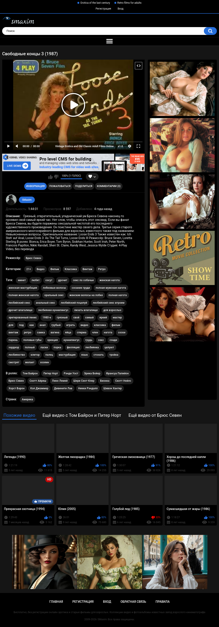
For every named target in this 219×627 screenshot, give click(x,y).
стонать (99, 354)
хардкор (14, 347)
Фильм (54, 269)
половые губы (32, 340)
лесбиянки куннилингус (53, 310)
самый (89, 317)
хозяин (44, 362)
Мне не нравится (56, 177)
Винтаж (87, 269)
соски (121, 332)
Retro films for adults (129, 2)
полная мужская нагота (111, 287)
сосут (49, 280)
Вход (120, 8)
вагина (55, 332)
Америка (27, 399)
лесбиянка (92, 347)
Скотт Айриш (38, 380)
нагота (108, 332)
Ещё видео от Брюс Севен (155, 415)
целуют (109, 347)
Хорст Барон (17, 388)
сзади (113, 340)
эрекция (52, 340)
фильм (116, 325)
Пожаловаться (59, 186)
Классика (71, 269)
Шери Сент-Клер (83, 380)
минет (22, 280)
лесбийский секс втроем (109, 302)
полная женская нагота (24, 295)
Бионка (104, 380)
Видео (41, 269)
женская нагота (109, 280)
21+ (28, 269)
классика (100, 325)
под (21, 325)
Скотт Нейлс (123, 380)
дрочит (62, 280)
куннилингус (72, 340)
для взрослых (112, 310)
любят (36, 280)
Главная (56, 601)
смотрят (14, 362)
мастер (117, 317)
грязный (62, 317)
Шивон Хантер (112, 388)
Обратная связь (133, 601)
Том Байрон (30, 373)
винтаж (13, 332)
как (31, 325)
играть (70, 325)
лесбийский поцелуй (74, 302)
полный (30, 347)
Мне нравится (50, 177)
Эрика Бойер (92, 373)
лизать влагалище (86, 310)
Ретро (102, 269)
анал (43, 325)
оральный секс (54, 295)
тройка (113, 354)
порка (57, 347)
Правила (163, 601)
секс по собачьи (83, 280)
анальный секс (45, 302)
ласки (44, 347)
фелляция (73, 347)
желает (30, 362)
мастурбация (67, 354)
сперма (81, 332)
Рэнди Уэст (71, 373)
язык (84, 354)
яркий (103, 317)
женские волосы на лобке (86, 295)
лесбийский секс (19, 302)
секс (101, 340)
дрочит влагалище (20, 310)
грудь (89, 340)
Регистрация (103, 8)
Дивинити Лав (63, 388)
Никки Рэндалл (88, 388)
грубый (56, 325)
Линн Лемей (60, 380)
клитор (35, 354)
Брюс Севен (33, 258)
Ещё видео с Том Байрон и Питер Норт (82, 415)
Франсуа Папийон (117, 373)
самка (41, 332)
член (95, 332)
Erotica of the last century (95, 2)
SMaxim (27, 199)
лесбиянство (17, 354)
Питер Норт (50, 373)
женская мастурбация (23, 287)
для (11, 325)
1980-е (47, 317)
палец (49, 354)
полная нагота (118, 295)
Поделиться (83, 186)
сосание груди (81, 287)
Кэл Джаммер (39, 388)
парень (13, 340)
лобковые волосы (54, 287)
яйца (68, 332)
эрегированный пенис (23, 317)
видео (84, 325)
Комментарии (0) (108, 186)
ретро (27, 332)
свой (76, 317)
